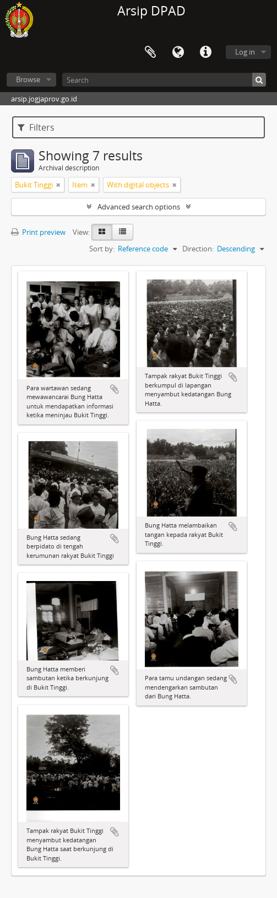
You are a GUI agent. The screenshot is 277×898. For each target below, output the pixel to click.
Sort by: (102, 249)
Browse (28, 79)
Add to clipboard (114, 389)
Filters (36, 127)
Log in (245, 52)
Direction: (198, 249)
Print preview (38, 232)
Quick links (205, 52)
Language (178, 52)
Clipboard (150, 52)
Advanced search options (138, 207)
